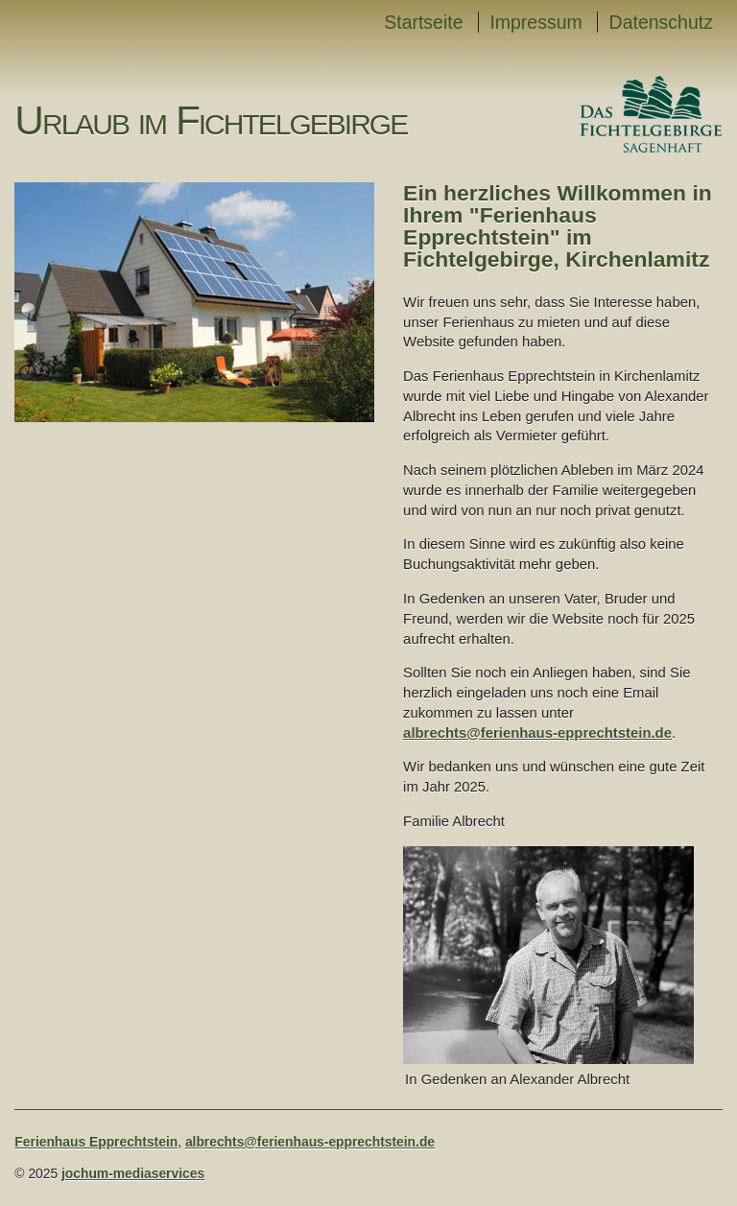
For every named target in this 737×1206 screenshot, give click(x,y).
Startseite (423, 22)
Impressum (535, 22)
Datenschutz (661, 22)
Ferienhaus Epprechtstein (96, 1141)
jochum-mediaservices (132, 1173)
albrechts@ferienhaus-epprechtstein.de (537, 733)
